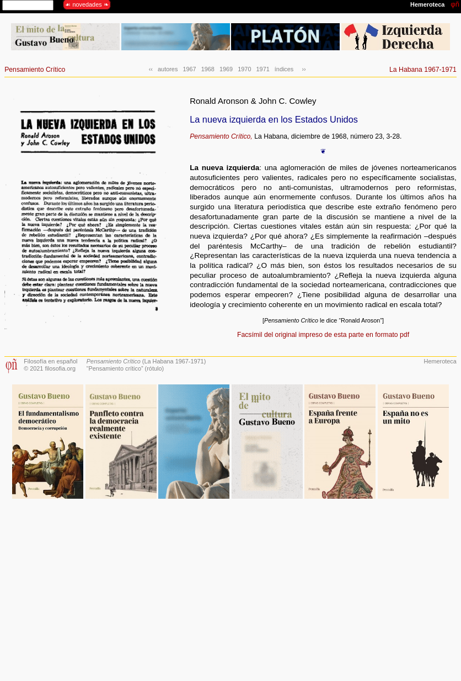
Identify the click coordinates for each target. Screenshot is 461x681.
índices (284, 69)
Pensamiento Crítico (34, 69)
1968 (208, 69)
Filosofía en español (50, 361)
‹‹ (151, 69)
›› (301, 69)
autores (168, 69)
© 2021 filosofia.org (50, 368)
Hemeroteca (440, 361)
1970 (244, 69)
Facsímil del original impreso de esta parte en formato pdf (323, 335)
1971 (263, 69)
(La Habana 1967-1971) (146, 361)
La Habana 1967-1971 (423, 69)
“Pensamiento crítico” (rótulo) (125, 368)
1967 (189, 69)
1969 (226, 69)
